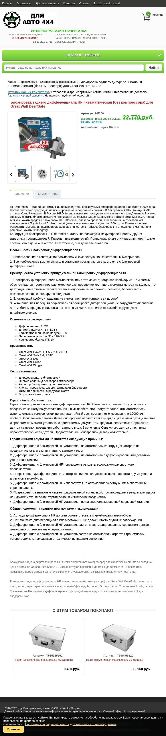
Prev (11, 174)
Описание (22, 194)
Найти (154, 67)
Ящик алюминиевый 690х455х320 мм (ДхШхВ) (115, 659)
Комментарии (47, 194)
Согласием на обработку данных (95, 724)
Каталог (13, 81)
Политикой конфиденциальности (47, 724)
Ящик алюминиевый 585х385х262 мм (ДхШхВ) (44, 659)
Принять (13, 729)
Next (73, 174)
